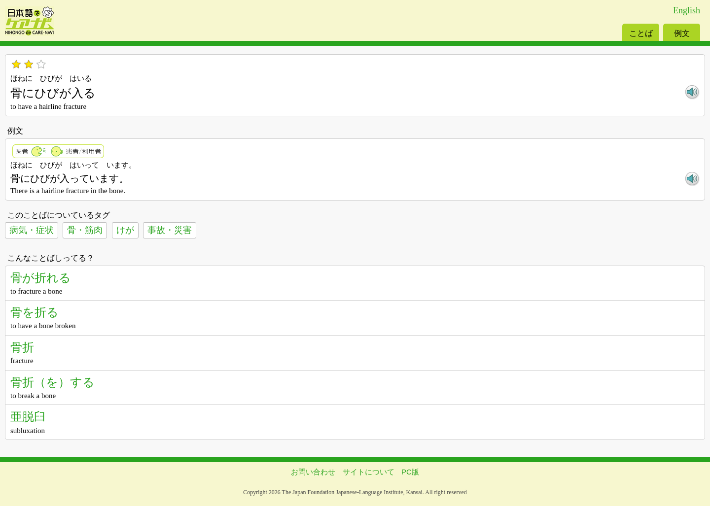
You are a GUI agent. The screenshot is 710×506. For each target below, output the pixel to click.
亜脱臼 (28, 416)
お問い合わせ (313, 472)
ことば (641, 33)
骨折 (22, 347)
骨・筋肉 (85, 230)
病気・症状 (31, 230)
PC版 (410, 472)
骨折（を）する (52, 382)
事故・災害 (169, 230)
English (686, 10)
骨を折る (34, 312)
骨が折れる (40, 277)
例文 (682, 33)
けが (125, 230)
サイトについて (368, 472)
